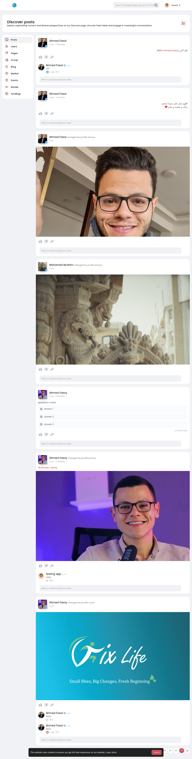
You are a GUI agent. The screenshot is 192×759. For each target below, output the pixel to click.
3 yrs (51, 44)
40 (164, 750)
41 (170, 750)
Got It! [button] (156, 752)
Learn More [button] (111, 752)
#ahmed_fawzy (47, 467)
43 (181, 750)
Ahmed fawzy (171, 50)
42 (176, 750)
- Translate (59, 44)
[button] (136, 5)
